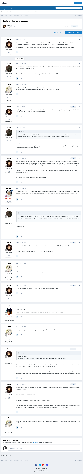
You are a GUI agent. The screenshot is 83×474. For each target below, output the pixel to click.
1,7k (9, 97)
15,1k (9, 201)
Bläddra (4, 8)
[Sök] (62, 8)
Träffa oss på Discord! (32, 8)
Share (67, 26)
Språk (38, 468)
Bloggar (11, 8)
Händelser (9, 11)
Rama (9, 63)
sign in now (35, 442)
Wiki (17, 8)
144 (9, 52)
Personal (17, 11)
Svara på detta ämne (73, 32)
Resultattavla (36, 11)
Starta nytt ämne (58, 32)
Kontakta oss (44, 468)
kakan (9, 84)
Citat (21, 51)
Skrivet (20, 39)
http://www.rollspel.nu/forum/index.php (25, 394)
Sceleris (8, 188)
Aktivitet (22, 8)
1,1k (9, 319)
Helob (10, 25)
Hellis (9, 306)
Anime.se (4, 3)
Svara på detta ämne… (16, 448)
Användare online (26, 11)
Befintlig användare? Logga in (64, 3)
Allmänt (15, 27)
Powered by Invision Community (41, 471)
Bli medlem (77, 3)
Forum (3, 11)
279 (9, 76)
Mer (49, 8)
